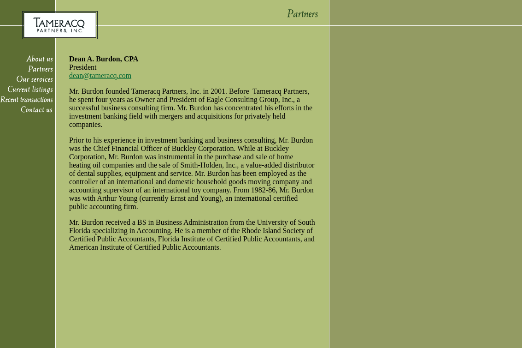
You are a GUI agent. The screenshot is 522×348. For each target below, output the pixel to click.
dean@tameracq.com (100, 75)
